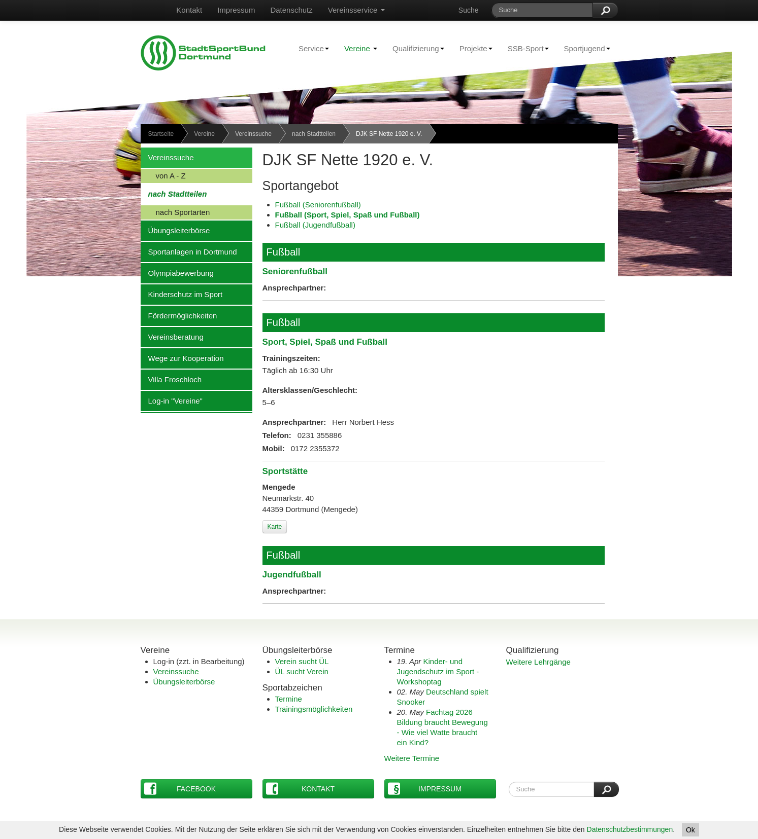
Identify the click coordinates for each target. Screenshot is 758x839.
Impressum (236, 10)
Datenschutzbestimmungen (630, 829)
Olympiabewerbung (177, 272)
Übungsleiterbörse (175, 230)
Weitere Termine (412, 758)
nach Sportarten (175, 211)
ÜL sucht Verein (301, 671)
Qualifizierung (414, 48)
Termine (288, 699)
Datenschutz (291, 10)
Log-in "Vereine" (172, 400)
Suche (468, 10)
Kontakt (189, 10)
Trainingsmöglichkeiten (314, 709)
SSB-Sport (524, 48)
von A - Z (163, 175)
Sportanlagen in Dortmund (189, 251)
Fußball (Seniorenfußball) (318, 204)
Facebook (180, 788)
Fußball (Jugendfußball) (315, 225)
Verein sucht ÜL (302, 661)
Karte (275, 526)
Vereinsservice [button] (356, 10)
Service (310, 48)
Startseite (161, 133)
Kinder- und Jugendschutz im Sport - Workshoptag (438, 671)
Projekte (472, 48)
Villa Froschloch (171, 379)
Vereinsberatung (172, 336)
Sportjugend (583, 48)
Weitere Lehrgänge (538, 662)
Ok (690, 830)
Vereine (360, 48)
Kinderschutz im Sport (182, 294)
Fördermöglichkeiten (179, 315)
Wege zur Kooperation (182, 357)
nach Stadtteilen (314, 133)
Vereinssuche (253, 133)
